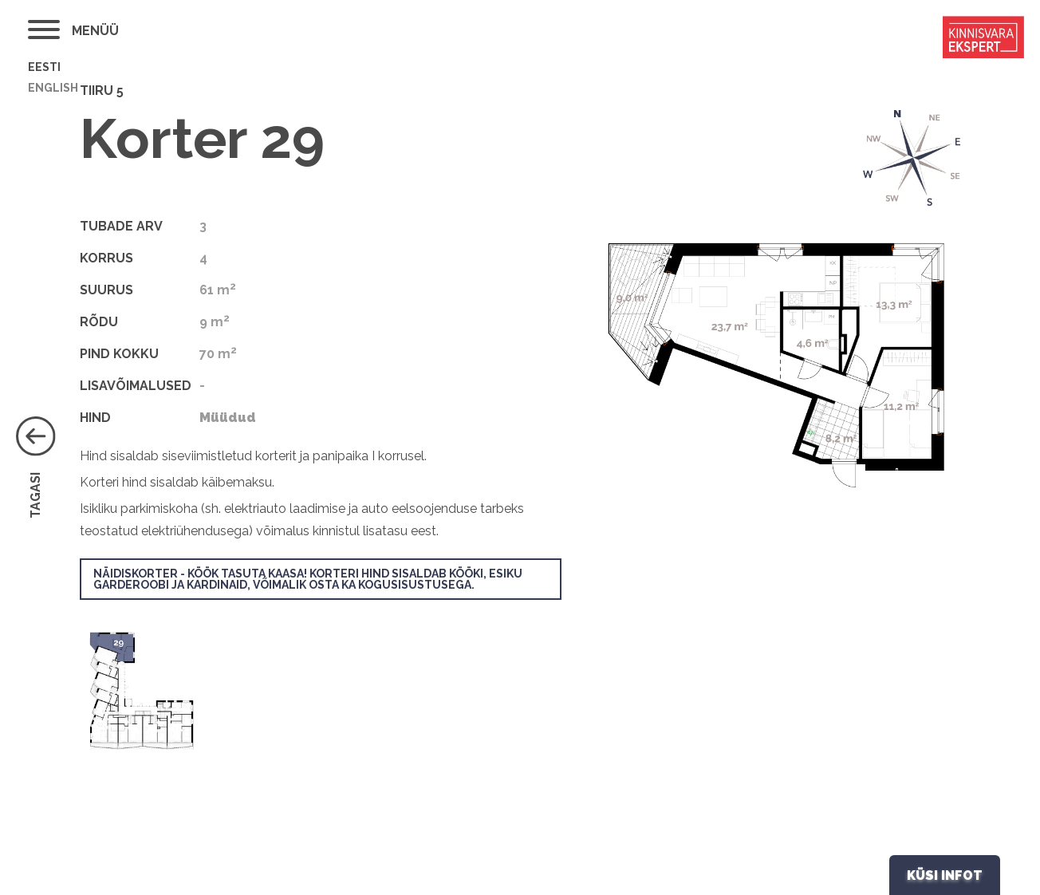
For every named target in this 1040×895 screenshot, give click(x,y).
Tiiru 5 (102, 90)
